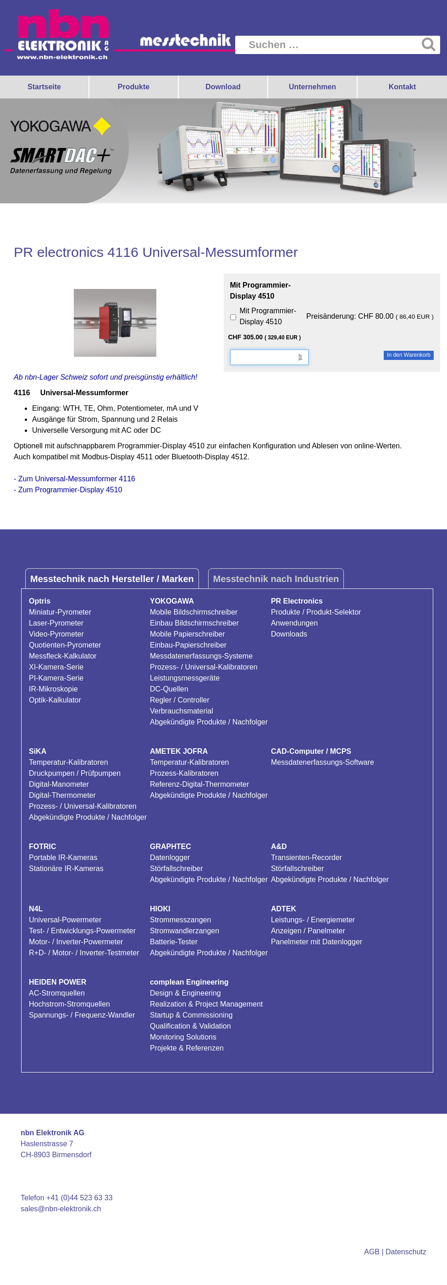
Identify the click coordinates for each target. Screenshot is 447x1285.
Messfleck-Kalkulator (63, 656)
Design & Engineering (185, 993)
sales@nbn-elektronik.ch (61, 1209)
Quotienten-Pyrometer (65, 645)
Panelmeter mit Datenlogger (316, 942)
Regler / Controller (180, 700)
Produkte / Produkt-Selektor (316, 612)
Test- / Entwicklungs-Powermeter (82, 931)
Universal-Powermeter (65, 920)
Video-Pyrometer (56, 634)
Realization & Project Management (206, 1004)
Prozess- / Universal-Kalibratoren (204, 667)
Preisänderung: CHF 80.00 (370, 316)
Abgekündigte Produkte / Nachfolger (209, 722)
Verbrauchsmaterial (181, 711)
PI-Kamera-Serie (56, 678)
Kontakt (402, 87)
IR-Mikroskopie (53, 689)
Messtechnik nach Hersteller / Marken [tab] (112, 579)
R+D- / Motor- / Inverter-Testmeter (84, 953)
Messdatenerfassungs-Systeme (201, 656)
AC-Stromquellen (57, 993)
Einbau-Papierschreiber (188, 645)
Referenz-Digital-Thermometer (199, 784)
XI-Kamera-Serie (56, 667)
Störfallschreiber (176, 868)
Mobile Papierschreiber (187, 634)
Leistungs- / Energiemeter (313, 920)
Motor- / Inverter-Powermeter (76, 942)
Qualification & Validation (190, 1026)
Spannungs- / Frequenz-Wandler (82, 1015)
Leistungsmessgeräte (185, 678)
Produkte (133, 87)
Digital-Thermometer (62, 795)
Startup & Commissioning (191, 1015)
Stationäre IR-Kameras (66, 868)
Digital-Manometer (59, 784)
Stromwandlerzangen (184, 931)
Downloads (289, 634)
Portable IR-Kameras (63, 857)
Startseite (44, 87)
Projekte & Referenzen (187, 1048)
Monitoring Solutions (183, 1037)
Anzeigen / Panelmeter (308, 931)
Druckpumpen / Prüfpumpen (75, 773)
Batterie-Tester (174, 942)
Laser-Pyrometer (56, 623)
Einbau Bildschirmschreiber (194, 623)
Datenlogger (170, 857)
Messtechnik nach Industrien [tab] (276, 579)
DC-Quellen (169, 689)
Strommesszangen (180, 920)
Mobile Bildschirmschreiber (193, 612)
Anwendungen (294, 623)
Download (222, 87)
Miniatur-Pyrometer (60, 612)
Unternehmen (312, 87)
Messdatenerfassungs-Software (322, 762)
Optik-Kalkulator (55, 700)
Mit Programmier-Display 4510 (268, 316)
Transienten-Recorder (306, 857)
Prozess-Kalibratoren (184, 773)
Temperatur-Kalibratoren (68, 762)
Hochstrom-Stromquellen (69, 1004)
